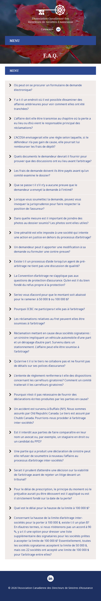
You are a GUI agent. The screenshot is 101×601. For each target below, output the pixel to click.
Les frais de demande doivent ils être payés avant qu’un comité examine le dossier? (51, 173)
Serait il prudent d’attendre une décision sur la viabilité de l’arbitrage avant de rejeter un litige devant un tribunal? (51, 474)
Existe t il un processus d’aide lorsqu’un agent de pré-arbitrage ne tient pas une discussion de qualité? (50, 263)
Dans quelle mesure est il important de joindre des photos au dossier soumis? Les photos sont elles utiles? (51, 220)
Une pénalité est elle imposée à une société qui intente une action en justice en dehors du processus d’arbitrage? (52, 235)
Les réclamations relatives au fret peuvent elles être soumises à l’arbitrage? (49, 321)
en (58, 29)
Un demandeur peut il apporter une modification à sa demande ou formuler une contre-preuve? (50, 249)
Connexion (47, 29)
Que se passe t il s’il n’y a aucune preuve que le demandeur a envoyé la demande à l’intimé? (45, 187)
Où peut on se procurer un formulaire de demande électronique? (48, 87)
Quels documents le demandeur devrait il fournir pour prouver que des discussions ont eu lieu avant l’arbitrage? (53, 158)
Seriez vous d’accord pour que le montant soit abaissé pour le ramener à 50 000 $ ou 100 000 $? (50, 297)
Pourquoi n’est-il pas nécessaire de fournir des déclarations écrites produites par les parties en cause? (51, 397)
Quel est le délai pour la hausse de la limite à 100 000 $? (51, 508)
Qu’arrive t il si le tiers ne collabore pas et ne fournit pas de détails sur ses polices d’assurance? (52, 363)
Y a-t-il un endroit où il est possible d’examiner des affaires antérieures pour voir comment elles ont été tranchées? (49, 104)
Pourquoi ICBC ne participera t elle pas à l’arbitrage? (49, 309)
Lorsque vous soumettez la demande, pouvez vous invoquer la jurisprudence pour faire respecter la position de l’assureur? (47, 203)
